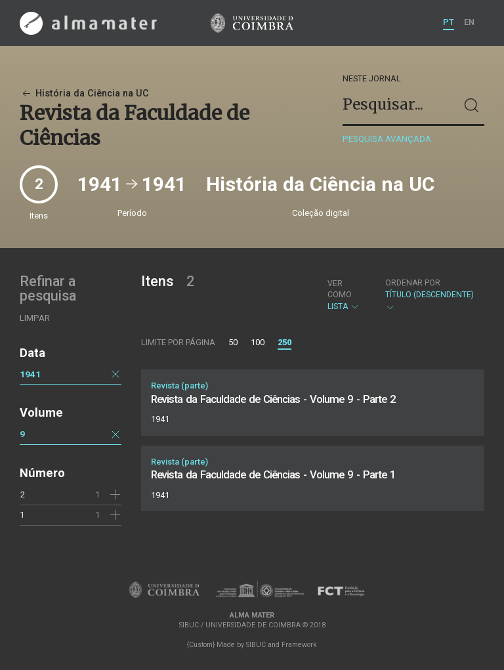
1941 (30, 374)
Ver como (339, 289)
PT (448, 22)
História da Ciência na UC (84, 93)
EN (469, 22)
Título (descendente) (429, 295)
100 (257, 342)
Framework (299, 644)
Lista (345, 295)
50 (233, 342)
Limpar (35, 318)
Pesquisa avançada (387, 139)
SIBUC (256, 644)
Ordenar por (412, 282)
